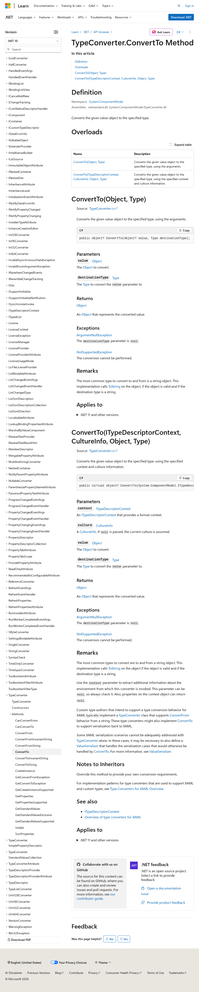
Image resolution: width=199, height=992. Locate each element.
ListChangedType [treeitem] (20, 392)
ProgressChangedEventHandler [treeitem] (29, 506)
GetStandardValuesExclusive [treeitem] (33, 815)
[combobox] (33, 41)
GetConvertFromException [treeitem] (32, 777)
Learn (75, 32)
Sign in (189, 6)
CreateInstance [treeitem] (25, 771)
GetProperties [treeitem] (24, 796)
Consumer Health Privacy (122, 973)
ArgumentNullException (94, 335)
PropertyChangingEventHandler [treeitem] (29, 531)
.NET (86, 32)
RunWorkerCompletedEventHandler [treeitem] (32, 626)
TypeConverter (129, 715)
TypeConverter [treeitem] (21, 701)
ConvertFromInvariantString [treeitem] (33, 739)
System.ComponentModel (106, 102)
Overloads (81, 67)
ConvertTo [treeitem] (22, 752)
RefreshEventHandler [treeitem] (22, 594)
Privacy (93, 973)
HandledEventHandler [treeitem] (23, 77)
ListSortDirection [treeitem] (19, 411)
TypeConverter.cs (102, 208)
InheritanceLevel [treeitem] (19, 191)
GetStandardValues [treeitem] (27, 809)
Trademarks (176, 973)
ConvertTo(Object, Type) (90, 73)
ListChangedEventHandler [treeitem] (25, 386)
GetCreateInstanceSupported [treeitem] (34, 790)
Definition (81, 61)
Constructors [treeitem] (20, 708)
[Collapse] (56, 32)
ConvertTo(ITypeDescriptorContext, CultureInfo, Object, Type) (115, 78)
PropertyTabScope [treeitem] (20, 556)
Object (97, 261)
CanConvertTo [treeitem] (24, 727)
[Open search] (179, 6)
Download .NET (181, 17)
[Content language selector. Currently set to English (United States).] (24, 962)
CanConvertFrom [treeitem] (26, 720)
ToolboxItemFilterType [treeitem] (23, 689)
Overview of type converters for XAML (113, 817)
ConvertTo (185, 720)
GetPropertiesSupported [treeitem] (31, 802)
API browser (101, 32)
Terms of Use (155, 973)
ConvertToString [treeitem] (26, 764)
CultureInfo (104, 525)
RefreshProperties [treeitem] (20, 600)
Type (115, 278)
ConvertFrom (179, 715)
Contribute (76, 973)
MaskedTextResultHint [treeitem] (23, 443)
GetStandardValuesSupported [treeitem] (34, 821)
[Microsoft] (8, 6)
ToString (114, 386)
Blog (58, 973)
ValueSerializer (87, 746)
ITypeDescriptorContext (113, 508)
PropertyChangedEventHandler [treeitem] (29, 519)
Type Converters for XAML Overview (136, 788)
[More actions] (190, 32)
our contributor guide (96, 896)
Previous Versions (38, 973)
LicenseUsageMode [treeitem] (21, 361)
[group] (135, 486)
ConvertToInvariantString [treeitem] (31, 758)
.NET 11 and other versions (99, 414)
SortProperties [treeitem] (24, 834)
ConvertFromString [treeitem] (27, 746)
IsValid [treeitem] (19, 828)
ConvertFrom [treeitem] (24, 733)
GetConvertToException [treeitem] (30, 783)
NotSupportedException (94, 352)
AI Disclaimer (13, 973)
